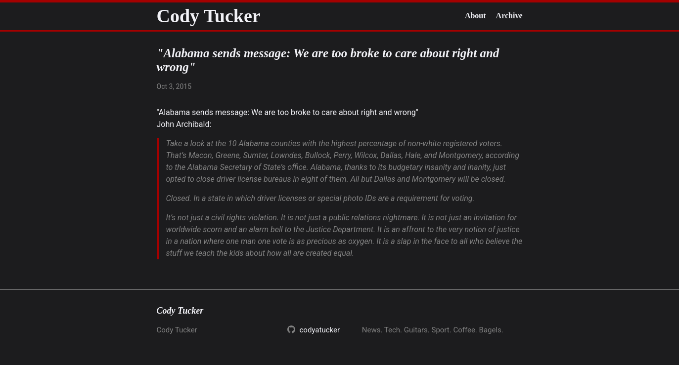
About (475, 15)
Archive (509, 15)
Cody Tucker (209, 15)
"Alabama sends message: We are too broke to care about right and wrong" (287, 112)
